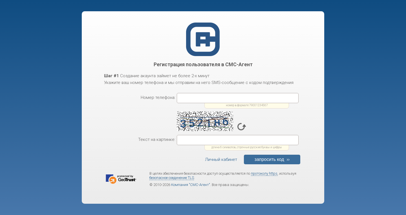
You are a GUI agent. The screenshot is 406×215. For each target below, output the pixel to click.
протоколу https (264, 173)
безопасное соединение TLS (171, 178)
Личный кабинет (221, 159)
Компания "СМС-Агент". (191, 185)
